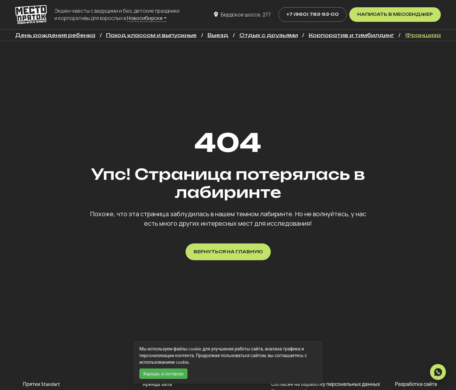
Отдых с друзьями (268, 35)
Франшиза (423, 35)
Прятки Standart (41, 384)
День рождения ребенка (55, 35)
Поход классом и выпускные (151, 35)
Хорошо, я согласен (163, 373)
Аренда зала (157, 384)
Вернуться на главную (228, 251)
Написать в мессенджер (395, 14)
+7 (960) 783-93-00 (312, 14)
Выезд (217, 35)
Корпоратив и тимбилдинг (351, 35)
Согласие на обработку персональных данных (325, 384)
